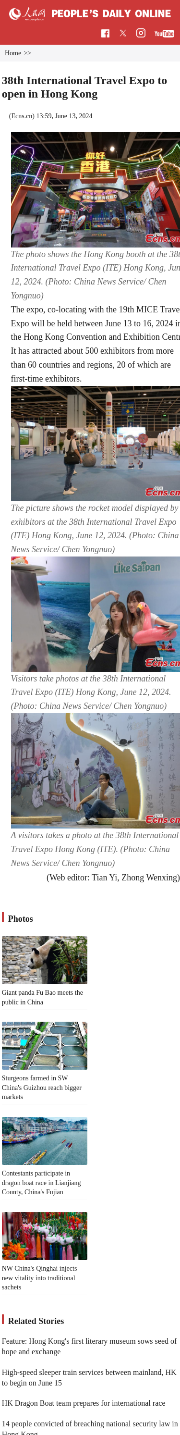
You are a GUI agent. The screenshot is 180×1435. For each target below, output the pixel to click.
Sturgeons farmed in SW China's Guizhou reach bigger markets (42, 1088)
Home (13, 53)
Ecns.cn (21, 116)
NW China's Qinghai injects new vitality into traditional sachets (39, 1278)
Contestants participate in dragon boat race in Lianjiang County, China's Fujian (41, 1183)
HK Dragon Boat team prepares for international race (84, 1403)
